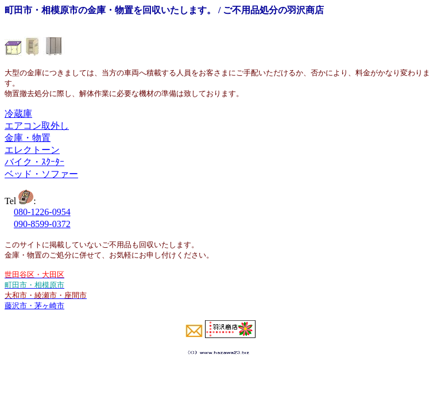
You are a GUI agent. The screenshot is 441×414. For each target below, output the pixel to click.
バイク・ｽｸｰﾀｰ (34, 162)
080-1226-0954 (42, 212)
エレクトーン (32, 150)
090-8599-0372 (42, 224)
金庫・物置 (28, 138)
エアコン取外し (37, 126)
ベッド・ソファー (41, 174)
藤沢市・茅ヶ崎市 (34, 305)
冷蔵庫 (18, 113)
